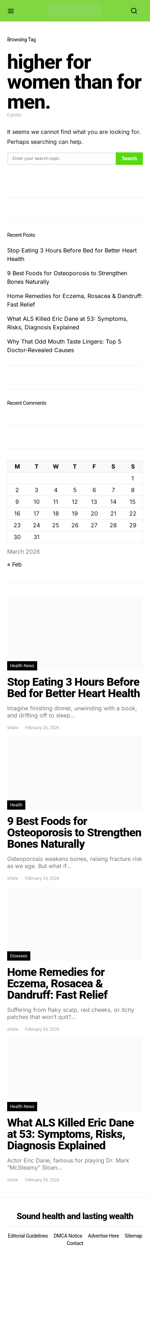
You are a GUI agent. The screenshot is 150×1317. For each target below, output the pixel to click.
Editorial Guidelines (28, 1236)
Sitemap (133, 1236)
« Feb (14, 564)
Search (129, 158)
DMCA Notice (68, 1236)
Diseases (19, 955)
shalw (12, 727)
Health (16, 805)
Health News (22, 665)
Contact (75, 1243)
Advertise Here (103, 1236)
